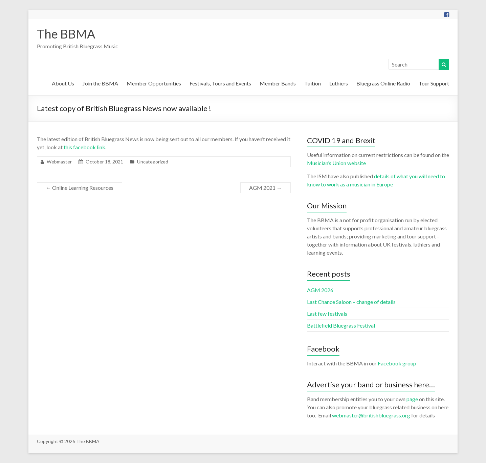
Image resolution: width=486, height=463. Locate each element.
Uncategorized (152, 161)
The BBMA (66, 33)
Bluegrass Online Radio (383, 83)
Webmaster (59, 161)
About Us (63, 83)
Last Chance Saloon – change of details (351, 302)
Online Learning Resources (79, 187)
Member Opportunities (154, 83)
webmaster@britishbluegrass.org (371, 415)
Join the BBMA (100, 83)
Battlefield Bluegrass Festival (341, 325)
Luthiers (338, 83)
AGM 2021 (265, 187)
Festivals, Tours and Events (220, 83)
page (412, 399)
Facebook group (397, 363)
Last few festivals (327, 313)
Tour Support (434, 83)
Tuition (312, 83)
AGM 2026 (320, 290)
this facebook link (84, 147)
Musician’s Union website (336, 163)
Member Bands (278, 83)
